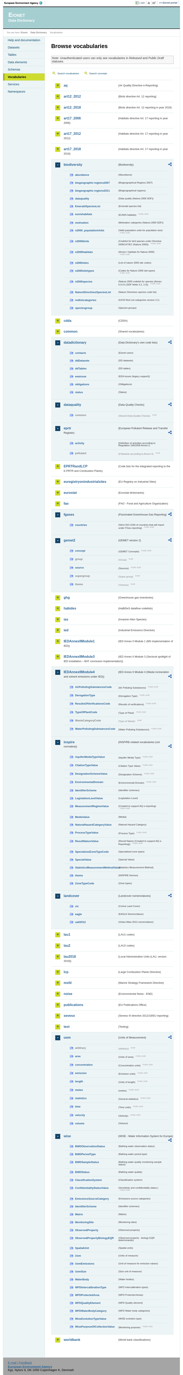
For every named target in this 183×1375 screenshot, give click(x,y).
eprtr (67, 428)
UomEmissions (84, 1263)
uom (67, 1037)
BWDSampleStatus (87, 1162)
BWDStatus (82, 1172)
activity (79, 443)
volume (79, 1123)
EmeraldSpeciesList (87, 206)
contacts (80, 352)
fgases (69, 514)
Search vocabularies (68, 73)
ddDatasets (82, 360)
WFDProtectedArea (87, 1295)
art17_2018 (72, 149)
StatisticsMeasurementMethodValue (96, 867)
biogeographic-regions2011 (92, 190)
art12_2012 (72, 96)
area (77, 1056)
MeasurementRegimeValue (92, 806)
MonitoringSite (84, 1222)
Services (13, 84)
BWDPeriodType (85, 1154)
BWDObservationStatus (90, 1146)
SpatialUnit (82, 1248)
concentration (84, 1064)
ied (66, 630)
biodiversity (73, 164)
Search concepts (98, 73)
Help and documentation (24, 40)
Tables (12, 54)
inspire (69, 742)
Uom (78, 1255)
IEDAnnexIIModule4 (79, 672)
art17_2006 (72, 118)
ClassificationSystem (88, 1180)
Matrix (79, 1214)
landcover (71, 896)
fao (66, 503)
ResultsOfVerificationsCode (92, 703)
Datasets (14, 47)
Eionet (24, 32)
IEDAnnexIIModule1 (79, 641)
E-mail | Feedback (20, 1362)
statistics (80, 1098)
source (79, 567)
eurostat (70, 492)
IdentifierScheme (85, 790)
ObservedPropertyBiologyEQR (94, 1238)
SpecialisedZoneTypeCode (92, 851)
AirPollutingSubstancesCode (93, 687)
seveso (69, 1015)
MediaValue (82, 817)
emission (80, 1073)
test (66, 1026)
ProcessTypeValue (86, 832)
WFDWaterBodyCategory (91, 1310)
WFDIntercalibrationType (90, 1287)
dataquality (82, 198)
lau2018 (70, 956)
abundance (82, 174)
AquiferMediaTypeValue (90, 756)
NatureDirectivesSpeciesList (93, 292)
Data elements (17, 62)
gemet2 (69, 540)
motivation (81, 222)
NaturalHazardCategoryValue (93, 824)
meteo (79, 1089)
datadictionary (75, 342)
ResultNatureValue (86, 841)
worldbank (72, 1340)
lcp (66, 972)
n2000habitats (84, 252)
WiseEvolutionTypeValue (90, 1318)
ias (66, 619)
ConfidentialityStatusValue (91, 1187)
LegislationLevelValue (89, 798)
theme (79, 875)
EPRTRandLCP (75, 466)
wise (67, 1136)
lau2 (67, 945)
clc (77, 906)
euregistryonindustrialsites (85, 481)
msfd (67, 983)
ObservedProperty (86, 1230)
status (79, 392)
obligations (82, 384)
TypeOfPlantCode (86, 712)
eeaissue (80, 376)
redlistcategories (85, 300)
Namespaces (16, 91)
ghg (67, 597)
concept (80, 550)
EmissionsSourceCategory (92, 1198)
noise (68, 994)
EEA (24, 3)
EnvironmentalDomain (89, 782)
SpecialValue (83, 859)
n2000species (83, 281)
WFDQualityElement (87, 1302)
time (77, 1106)
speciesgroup (83, 308)
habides (70, 608)
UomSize (80, 1271)
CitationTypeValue (86, 765)
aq (66, 85)
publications (73, 1005)
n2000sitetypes (84, 270)
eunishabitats (83, 214)
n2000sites (81, 262)
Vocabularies (17, 77)
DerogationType (85, 695)
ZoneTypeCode (84, 883)
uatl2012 (80, 922)
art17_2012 (72, 133)
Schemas (14, 69)
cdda (67, 320)
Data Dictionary (39, 32)
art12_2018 (72, 107)
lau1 (67, 934)
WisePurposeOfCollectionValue (94, 1326)
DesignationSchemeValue (91, 773)
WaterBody (82, 1279)
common (70, 331)
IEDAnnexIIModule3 (79, 656)
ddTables (80, 368)
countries (81, 524)
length (79, 1081)
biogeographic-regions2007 (92, 182)
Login (142, 2)
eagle (78, 914)
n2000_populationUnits (89, 230)
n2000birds (82, 241)
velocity (80, 1115)
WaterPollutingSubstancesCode (95, 728)
